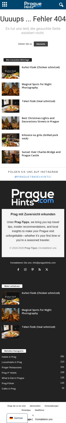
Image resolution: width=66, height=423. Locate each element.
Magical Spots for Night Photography (37, 85)
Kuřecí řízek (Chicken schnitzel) (41, 67)
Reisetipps (26, 410)
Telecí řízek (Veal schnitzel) (38, 101)
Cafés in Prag (9, 388)
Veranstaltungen (52, 406)
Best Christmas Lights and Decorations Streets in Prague (40, 119)
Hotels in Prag (9, 357)
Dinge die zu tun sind (16, 406)
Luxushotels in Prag (12, 362)
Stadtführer (39, 410)
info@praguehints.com (44, 262)
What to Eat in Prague (13, 378)
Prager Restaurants (12, 367)
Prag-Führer (8, 383)
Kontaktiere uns (47, 248)
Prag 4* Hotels (9, 372)
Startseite (40, 44)
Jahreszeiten (35, 406)
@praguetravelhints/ (33, 176)
